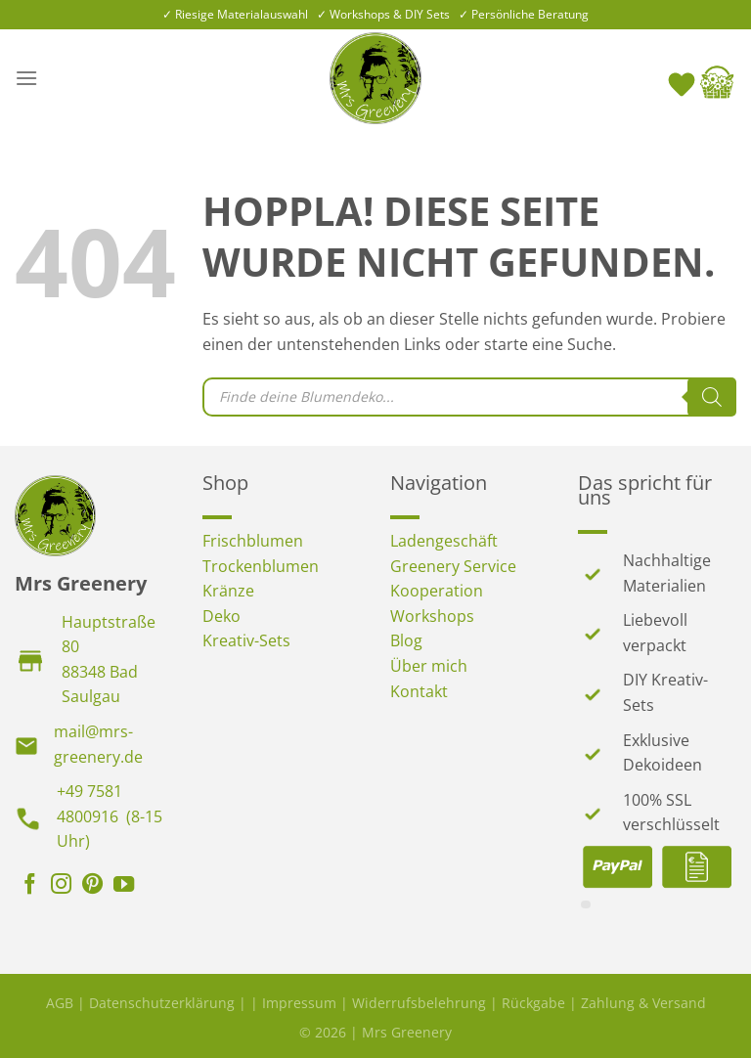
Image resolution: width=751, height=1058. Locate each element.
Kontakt (419, 691)
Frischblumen (252, 540)
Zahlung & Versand (643, 1002)
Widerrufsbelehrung (419, 1002)
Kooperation (436, 590)
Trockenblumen (260, 566)
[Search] (711, 397)
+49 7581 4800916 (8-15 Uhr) (109, 816)
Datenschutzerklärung (162, 1002)
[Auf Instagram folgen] (61, 886)
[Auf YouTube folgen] (123, 886)
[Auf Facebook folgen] (30, 886)
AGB (59, 1002)
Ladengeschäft (444, 540)
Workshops (432, 616)
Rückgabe (533, 1002)
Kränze (228, 590)
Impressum (299, 1002)
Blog (406, 640)
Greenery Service (453, 566)
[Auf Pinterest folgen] (92, 886)
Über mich (428, 666)
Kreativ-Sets (246, 640)
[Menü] (26, 78)
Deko (221, 616)
